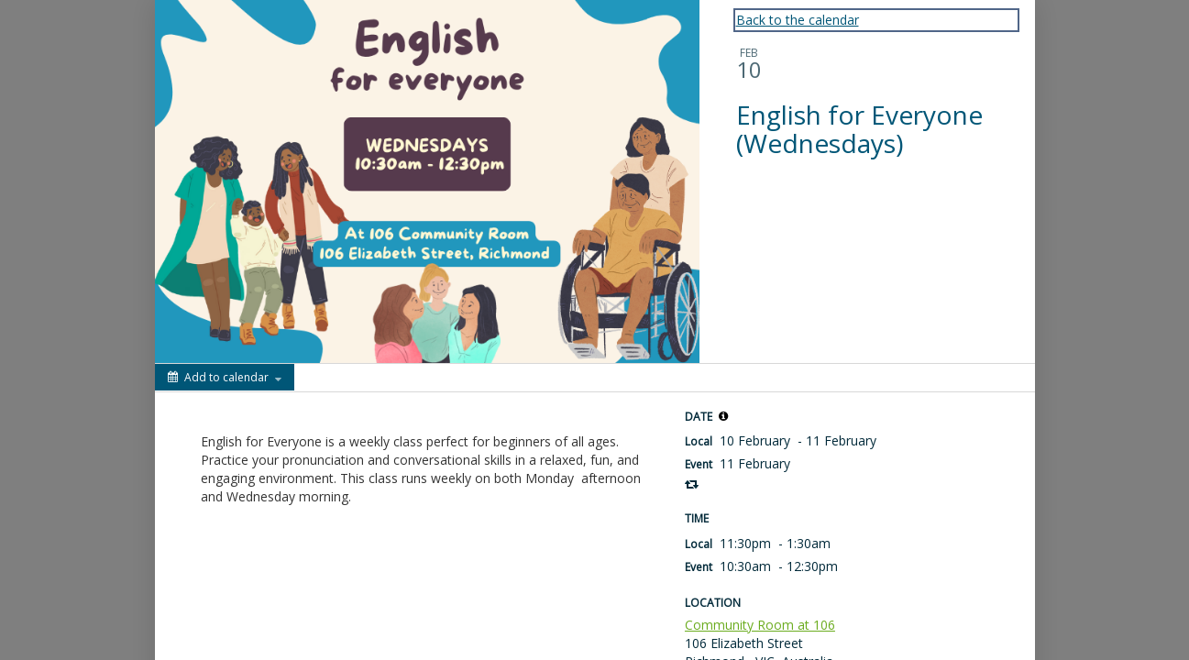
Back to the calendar (797, 19)
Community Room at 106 (760, 624)
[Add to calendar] (224, 377)
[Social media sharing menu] (325, 377)
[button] (723, 416)
